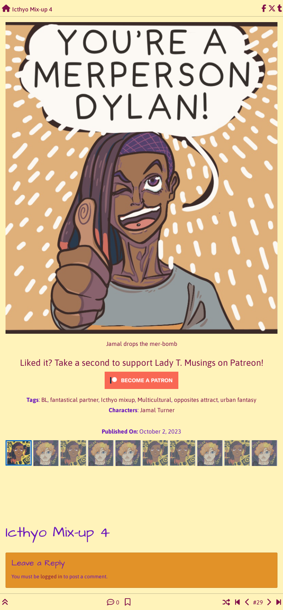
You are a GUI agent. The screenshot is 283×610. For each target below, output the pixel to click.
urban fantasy (238, 399)
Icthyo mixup (118, 399)
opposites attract (196, 399)
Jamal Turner (157, 410)
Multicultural (154, 399)
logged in (51, 576)
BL (44, 399)
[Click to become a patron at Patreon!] (141, 380)
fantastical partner (74, 399)
